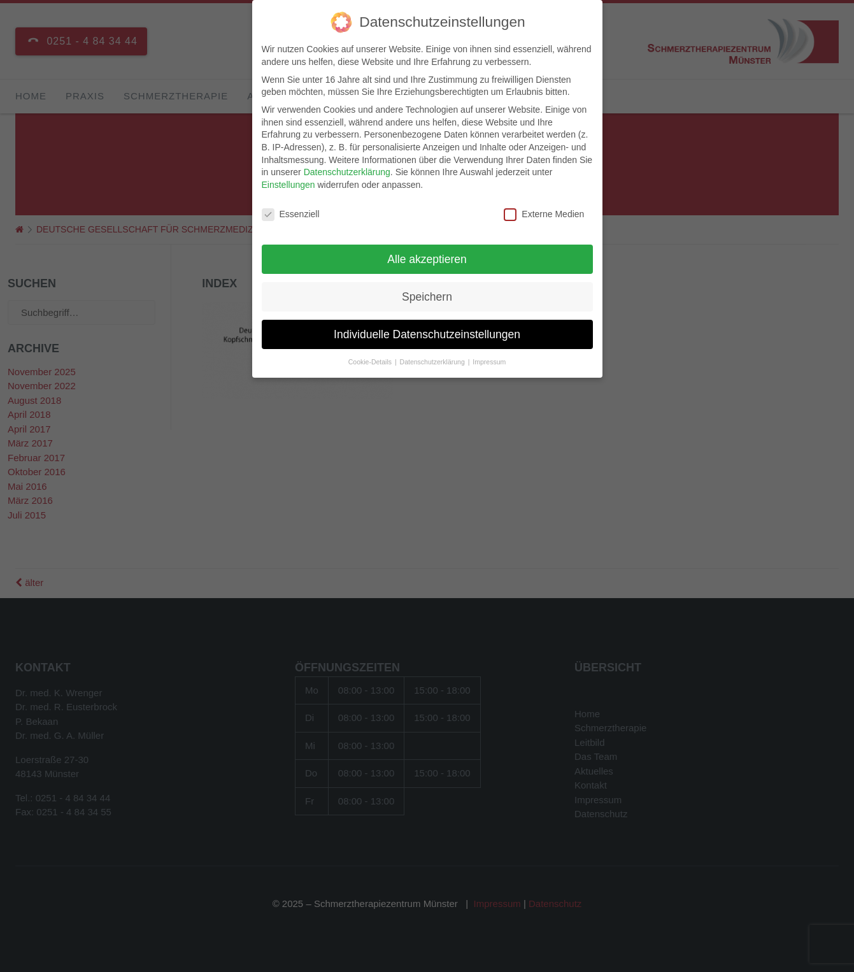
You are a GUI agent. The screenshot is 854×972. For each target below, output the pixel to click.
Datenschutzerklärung (347, 170)
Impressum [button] (489, 360)
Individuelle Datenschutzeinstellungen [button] (427, 331)
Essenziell (291, 212)
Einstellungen (288, 182)
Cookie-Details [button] (371, 360)
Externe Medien (544, 212)
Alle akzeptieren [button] (427, 256)
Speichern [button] (427, 294)
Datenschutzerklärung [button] (433, 360)
